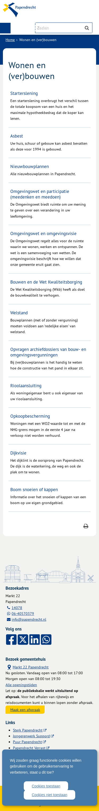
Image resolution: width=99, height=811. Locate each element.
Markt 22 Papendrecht (27, 666)
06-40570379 (23, 613)
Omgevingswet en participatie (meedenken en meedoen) (39, 194)
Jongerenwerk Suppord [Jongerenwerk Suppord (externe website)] (31, 736)
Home (10, 39)
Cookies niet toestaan (49, 795)
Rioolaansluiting (25, 385)
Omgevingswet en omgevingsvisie (43, 233)
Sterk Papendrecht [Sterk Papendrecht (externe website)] (28, 730)
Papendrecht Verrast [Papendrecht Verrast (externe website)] (29, 748)
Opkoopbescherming (30, 416)
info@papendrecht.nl (29, 619)
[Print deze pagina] (86, 526)
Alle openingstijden (21, 684)
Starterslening (24, 93)
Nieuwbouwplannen (29, 166)
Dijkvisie (18, 453)
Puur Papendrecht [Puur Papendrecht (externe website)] (27, 741)
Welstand (19, 312)
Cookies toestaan (46, 786)
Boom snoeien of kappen (34, 489)
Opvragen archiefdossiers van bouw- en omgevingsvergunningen (48, 352)
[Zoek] (87, 27)
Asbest (16, 136)
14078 (17, 607)
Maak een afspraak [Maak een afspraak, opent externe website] (25, 709)
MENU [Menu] (5, 28)
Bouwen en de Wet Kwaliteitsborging (46, 282)
